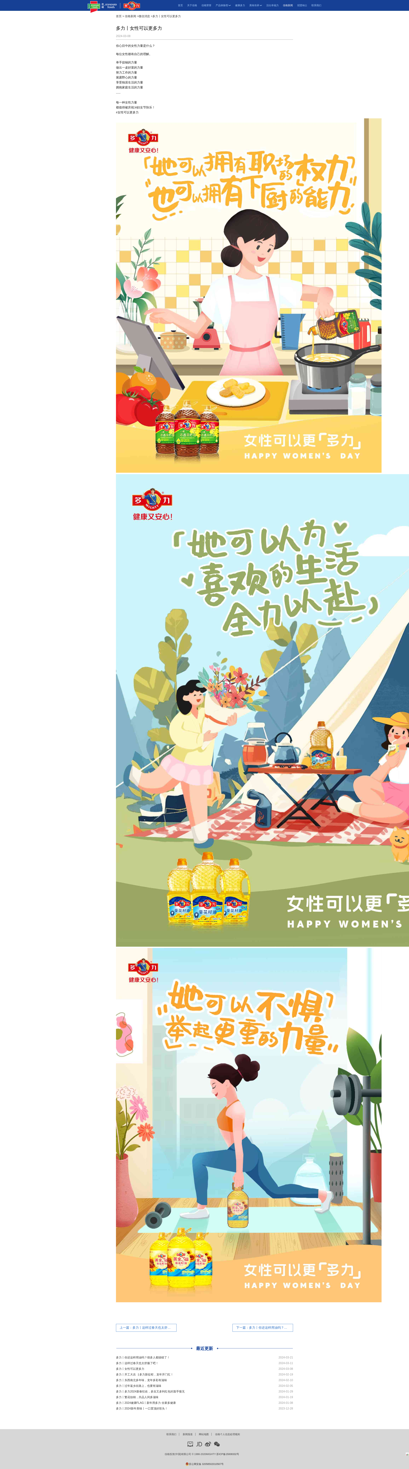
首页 (180, 5)
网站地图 (204, 1434)
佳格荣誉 (206, 5)
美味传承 (255, 5)
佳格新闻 (288, 5)
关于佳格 (192, 5)
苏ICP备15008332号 (227, 1454)
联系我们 (316, 5)
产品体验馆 (223, 5)
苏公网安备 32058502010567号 (204, 1464)
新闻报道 (188, 1434)
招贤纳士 (302, 5)
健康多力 (240, 5)
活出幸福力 (272, 5)
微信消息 (144, 16)
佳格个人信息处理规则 (227, 1434)
